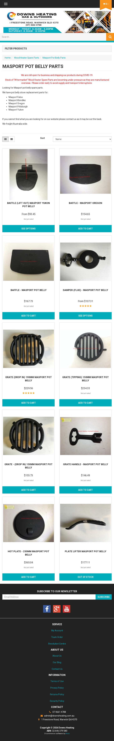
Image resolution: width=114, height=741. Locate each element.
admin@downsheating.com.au (57, 715)
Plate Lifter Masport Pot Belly (85, 551)
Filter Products (16, 48)
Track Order (57, 637)
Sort (42, 138)
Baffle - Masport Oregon (85, 203)
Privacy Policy (57, 688)
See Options (28, 228)
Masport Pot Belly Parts (54, 57)
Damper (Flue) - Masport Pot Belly (85, 290)
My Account (57, 630)
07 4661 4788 (57, 712)
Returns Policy (57, 694)
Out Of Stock (86, 577)
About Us (57, 656)
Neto (68, 734)
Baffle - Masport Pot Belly (29, 290)
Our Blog (57, 662)
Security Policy (57, 701)
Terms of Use (57, 681)
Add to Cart (85, 228)
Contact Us (57, 669)
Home (8, 57)
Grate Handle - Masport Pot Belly (85, 464)
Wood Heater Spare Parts (26, 57)
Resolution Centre (57, 643)
